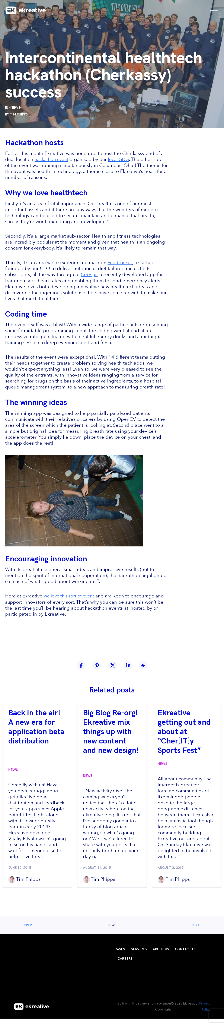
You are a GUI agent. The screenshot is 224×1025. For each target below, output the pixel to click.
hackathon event (52, 159)
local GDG (121, 159)
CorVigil (90, 274)
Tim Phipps (19, 114)
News (15, 108)
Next (191, 925)
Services (139, 949)
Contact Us (185, 949)
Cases (120, 949)
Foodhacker (120, 262)
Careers (125, 958)
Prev (32, 925)
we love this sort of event (71, 596)
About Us (161, 949)
